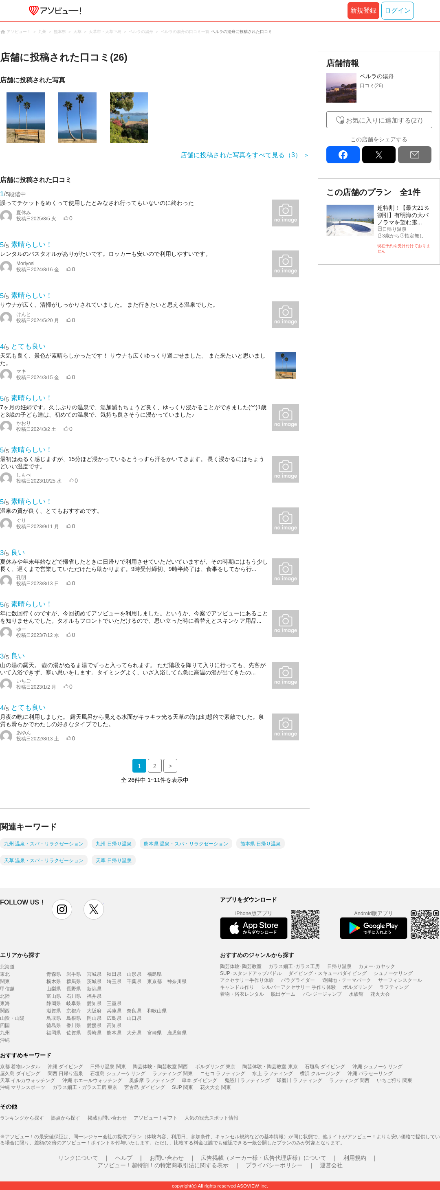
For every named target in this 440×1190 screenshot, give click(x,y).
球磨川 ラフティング (299, 1080)
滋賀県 (53, 1011)
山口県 (134, 1018)
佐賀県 (73, 1033)
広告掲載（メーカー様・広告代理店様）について (263, 1158)
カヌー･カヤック (377, 966)
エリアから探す (20, 955)
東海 (5, 1003)
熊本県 (114, 1033)
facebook (343, 154)
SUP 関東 (182, 1087)
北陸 (5, 996)
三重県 (114, 1003)
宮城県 (94, 974)
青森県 (53, 974)
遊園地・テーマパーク (346, 980)
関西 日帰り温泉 (65, 1073)
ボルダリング (357, 987)
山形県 (134, 974)
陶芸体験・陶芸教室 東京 (269, 1066)
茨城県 (94, 981)
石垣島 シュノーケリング (117, 1073)
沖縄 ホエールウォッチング (92, 1080)
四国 (5, 1025)
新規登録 (363, 10)
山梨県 (53, 989)
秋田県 (114, 974)
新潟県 (94, 989)
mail (414, 154)
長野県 (73, 989)
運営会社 (331, 1165)
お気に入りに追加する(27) (384, 120)
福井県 (94, 996)
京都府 (73, 1011)
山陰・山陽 (12, 1018)
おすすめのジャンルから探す (257, 955)
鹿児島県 (177, 1033)
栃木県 (53, 981)
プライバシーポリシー (274, 1165)
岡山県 (94, 1018)
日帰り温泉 (339, 966)
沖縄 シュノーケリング (377, 1066)
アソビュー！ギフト (156, 1118)
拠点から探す (65, 1118)
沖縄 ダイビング (65, 1066)
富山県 (53, 996)
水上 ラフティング (272, 1073)
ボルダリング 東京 (215, 1066)
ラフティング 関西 (349, 1080)
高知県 (114, 1025)
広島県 (114, 1018)
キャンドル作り (237, 987)
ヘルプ (123, 1158)
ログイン (398, 10)
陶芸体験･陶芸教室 (241, 966)
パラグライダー (298, 980)
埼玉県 (114, 981)
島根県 (73, 1018)
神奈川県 (177, 981)
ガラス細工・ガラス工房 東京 (85, 1087)
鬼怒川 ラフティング (247, 1080)
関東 (5, 981)
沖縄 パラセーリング (370, 1073)
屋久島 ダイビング (20, 1073)
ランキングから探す (22, 1118)
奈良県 (134, 1011)
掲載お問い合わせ (107, 1118)
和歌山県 (157, 1011)
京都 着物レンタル (20, 1066)
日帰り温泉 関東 (107, 1066)
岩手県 (73, 974)
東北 (5, 974)
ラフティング (394, 987)
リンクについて (78, 1158)
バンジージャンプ (322, 994)
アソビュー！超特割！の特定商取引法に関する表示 (163, 1165)
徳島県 (53, 1025)
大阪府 (94, 1011)
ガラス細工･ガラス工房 (294, 966)
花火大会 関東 (215, 1087)
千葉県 (134, 981)
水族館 (356, 994)
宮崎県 (154, 1033)
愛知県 (94, 1003)
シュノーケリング (393, 973)
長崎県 (94, 1033)
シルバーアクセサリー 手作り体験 (298, 987)
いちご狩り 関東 (394, 1080)
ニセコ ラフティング (222, 1073)
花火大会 (380, 994)
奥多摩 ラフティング (151, 1080)
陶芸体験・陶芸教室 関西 (160, 1066)
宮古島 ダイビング (144, 1087)
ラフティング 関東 (172, 1073)
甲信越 (7, 989)
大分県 (134, 1033)
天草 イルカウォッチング (27, 1080)
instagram (62, 909)
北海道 (7, 967)
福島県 (154, 974)
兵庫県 (114, 1011)
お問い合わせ (167, 1158)
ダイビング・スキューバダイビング (327, 973)
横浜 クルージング (320, 1073)
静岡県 (53, 1003)
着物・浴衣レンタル (242, 994)
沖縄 (5, 1040)
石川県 (73, 996)
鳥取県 (53, 1018)
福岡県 (53, 1033)
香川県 (73, 1025)
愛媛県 (94, 1025)
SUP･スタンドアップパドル (251, 973)
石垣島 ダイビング (325, 1066)
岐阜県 (73, 1003)
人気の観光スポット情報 (211, 1118)
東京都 (154, 981)
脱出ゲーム (283, 994)
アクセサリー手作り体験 (247, 980)
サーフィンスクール (400, 980)
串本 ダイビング (199, 1080)
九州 (5, 1033)
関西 (5, 1011)
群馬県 (73, 981)
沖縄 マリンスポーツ (22, 1087)
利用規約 (354, 1158)
